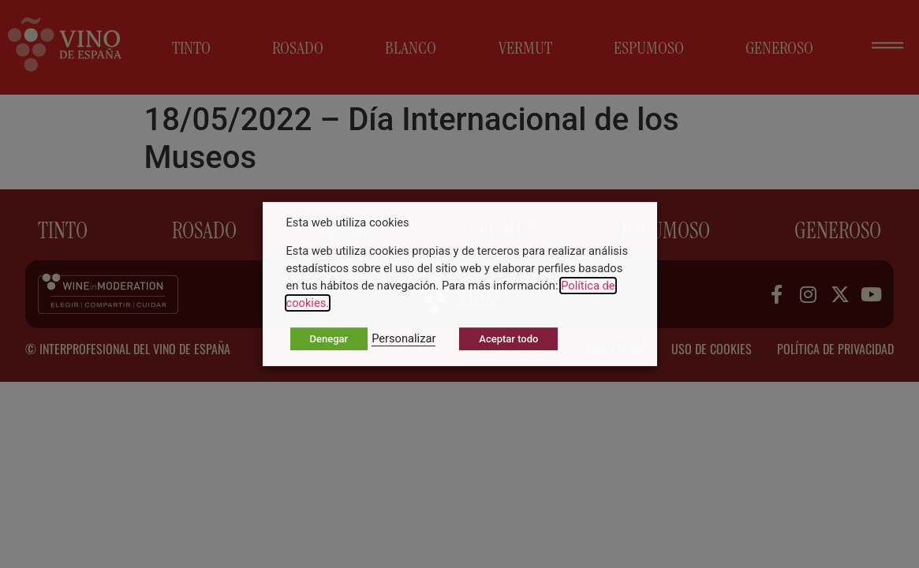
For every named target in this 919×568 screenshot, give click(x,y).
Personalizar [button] (403, 338)
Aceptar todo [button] (508, 339)
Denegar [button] (329, 339)
